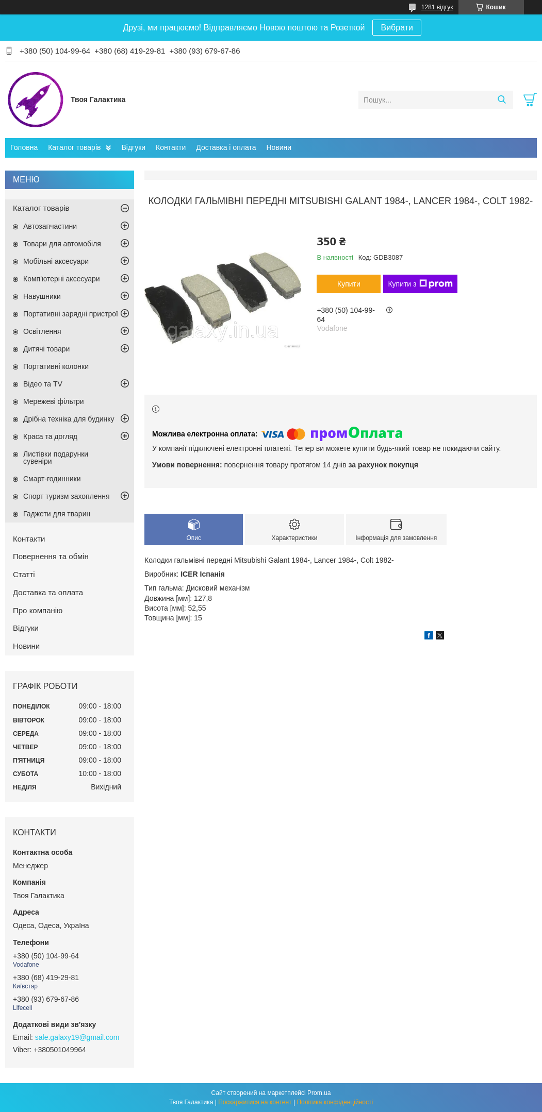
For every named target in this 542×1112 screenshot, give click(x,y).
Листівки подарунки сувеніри (55, 457)
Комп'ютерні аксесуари (61, 279)
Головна (24, 147)
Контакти (171, 147)
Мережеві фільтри (53, 401)
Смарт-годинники (52, 479)
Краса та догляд (50, 436)
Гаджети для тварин (56, 514)
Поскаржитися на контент (254, 1102)
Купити (348, 284)
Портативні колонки (56, 366)
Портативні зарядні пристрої (70, 314)
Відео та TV (42, 384)
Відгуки (133, 147)
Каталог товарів (74, 147)
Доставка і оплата (226, 147)
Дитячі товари (46, 349)
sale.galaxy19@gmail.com (77, 1037)
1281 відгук (437, 7)
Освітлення (42, 331)
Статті (24, 574)
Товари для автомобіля (62, 244)
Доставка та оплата (48, 592)
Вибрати (397, 27)
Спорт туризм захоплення (66, 496)
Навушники (42, 296)
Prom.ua (319, 1093)
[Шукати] (501, 100)
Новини (278, 147)
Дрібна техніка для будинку (68, 419)
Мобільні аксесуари (56, 261)
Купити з (420, 284)
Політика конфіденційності (335, 1102)
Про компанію (37, 610)
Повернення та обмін (51, 556)
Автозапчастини (50, 226)
